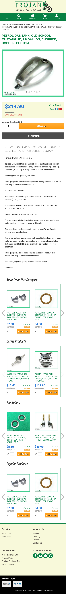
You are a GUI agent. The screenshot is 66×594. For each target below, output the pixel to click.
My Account (6, 533)
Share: (56, 109)
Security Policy (8, 564)
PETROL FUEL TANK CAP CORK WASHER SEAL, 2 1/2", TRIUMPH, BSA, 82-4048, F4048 (45, 316)
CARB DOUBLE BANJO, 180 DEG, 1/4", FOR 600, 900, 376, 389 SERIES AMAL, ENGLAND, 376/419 (18, 377)
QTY (8, 331)
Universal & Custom (16, 25)
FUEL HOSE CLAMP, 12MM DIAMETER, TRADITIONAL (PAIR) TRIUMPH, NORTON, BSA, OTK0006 (17, 316)
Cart (45, 17)
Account (56, 17)
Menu (7, 17)
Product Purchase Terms (12, 561)
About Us (37, 533)
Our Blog (36, 536)
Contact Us (37, 543)
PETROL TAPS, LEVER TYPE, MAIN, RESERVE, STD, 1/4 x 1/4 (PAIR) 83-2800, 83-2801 (45, 437)
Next (62, 313)
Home (4, 25)
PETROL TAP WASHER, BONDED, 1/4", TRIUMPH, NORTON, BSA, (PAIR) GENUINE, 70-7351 (16, 438)
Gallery (36, 540)
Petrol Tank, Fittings (33, 25)
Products (32, 17)
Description (33, 136)
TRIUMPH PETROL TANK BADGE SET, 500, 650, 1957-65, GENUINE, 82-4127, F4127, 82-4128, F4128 (46, 377)
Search (18, 17)
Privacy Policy (8, 558)
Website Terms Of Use (11, 555)
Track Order (6, 536)
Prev (3, 313)
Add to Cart (41, 126)
